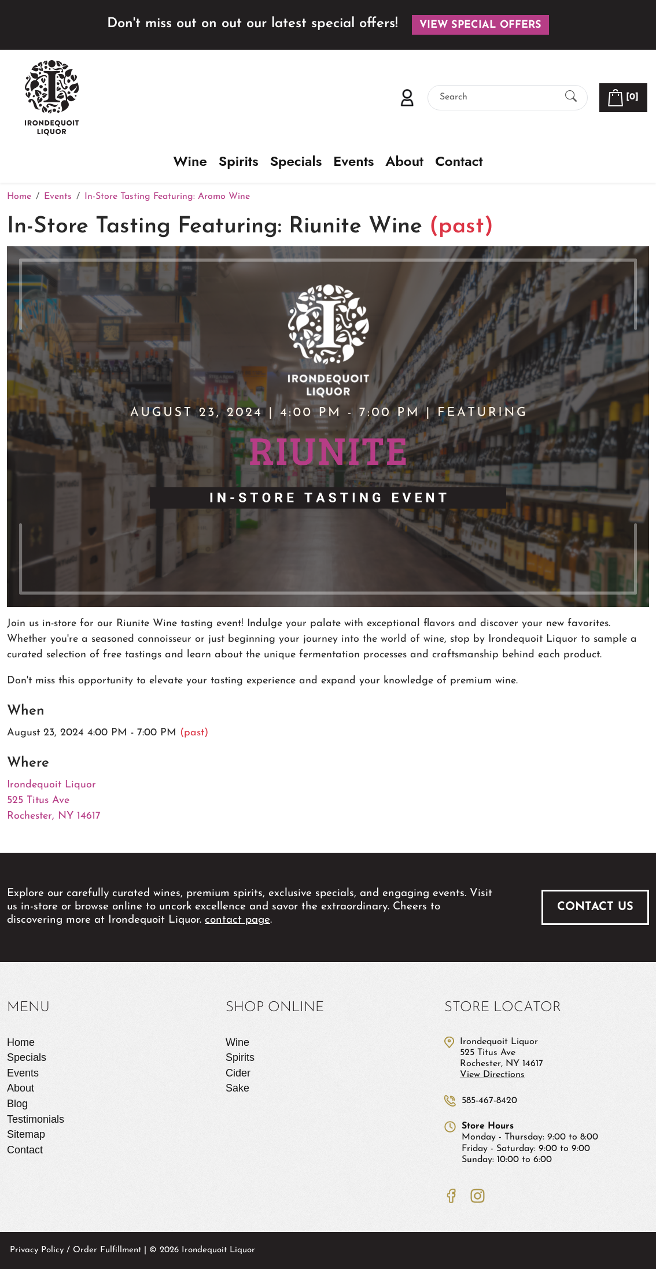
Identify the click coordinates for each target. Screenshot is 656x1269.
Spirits (239, 161)
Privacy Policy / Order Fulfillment (75, 1250)
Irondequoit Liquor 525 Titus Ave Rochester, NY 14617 (54, 800)
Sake (237, 1088)
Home (21, 1042)
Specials (296, 161)
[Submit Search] (571, 97)
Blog (17, 1103)
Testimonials (35, 1119)
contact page (237, 920)
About (404, 161)
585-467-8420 (489, 1100)
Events (353, 161)
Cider (238, 1073)
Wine (190, 161)
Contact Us (595, 907)
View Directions (492, 1074)
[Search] (497, 97)
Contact (458, 161)
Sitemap (26, 1134)
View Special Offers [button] (480, 25)
